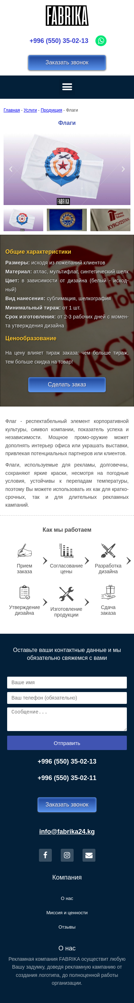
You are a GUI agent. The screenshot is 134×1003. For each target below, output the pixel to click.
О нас (67, 898)
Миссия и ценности (67, 912)
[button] (10, 169)
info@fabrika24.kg (67, 831)
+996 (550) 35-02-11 (67, 778)
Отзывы (67, 927)
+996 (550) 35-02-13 (59, 40)
